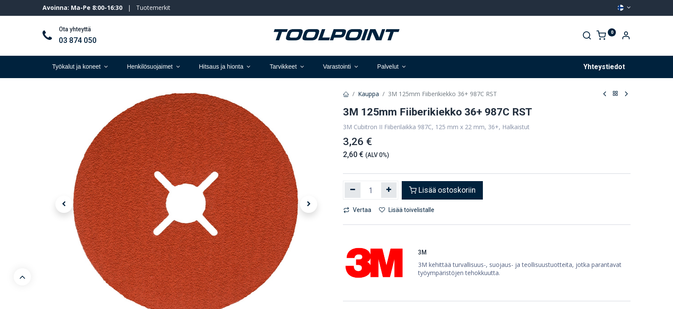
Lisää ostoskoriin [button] (442, 190)
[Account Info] (626, 36)
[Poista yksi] (353, 190)
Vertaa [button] (357, 209)
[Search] (586, 36)
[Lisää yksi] (389, 190)
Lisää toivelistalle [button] (406, 209)
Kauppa (368, 94)
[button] (63, 204)
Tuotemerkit (153, 7)
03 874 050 (78, 40)
